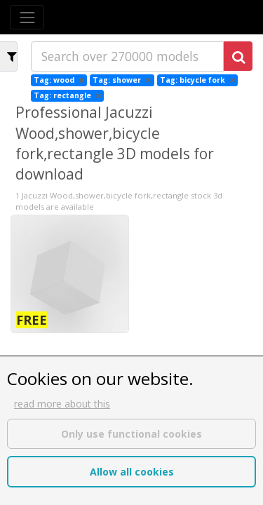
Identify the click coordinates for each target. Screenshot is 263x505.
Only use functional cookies (131, 433)
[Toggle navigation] (27, 17)
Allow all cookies (132, 471)
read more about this (62, 403)
